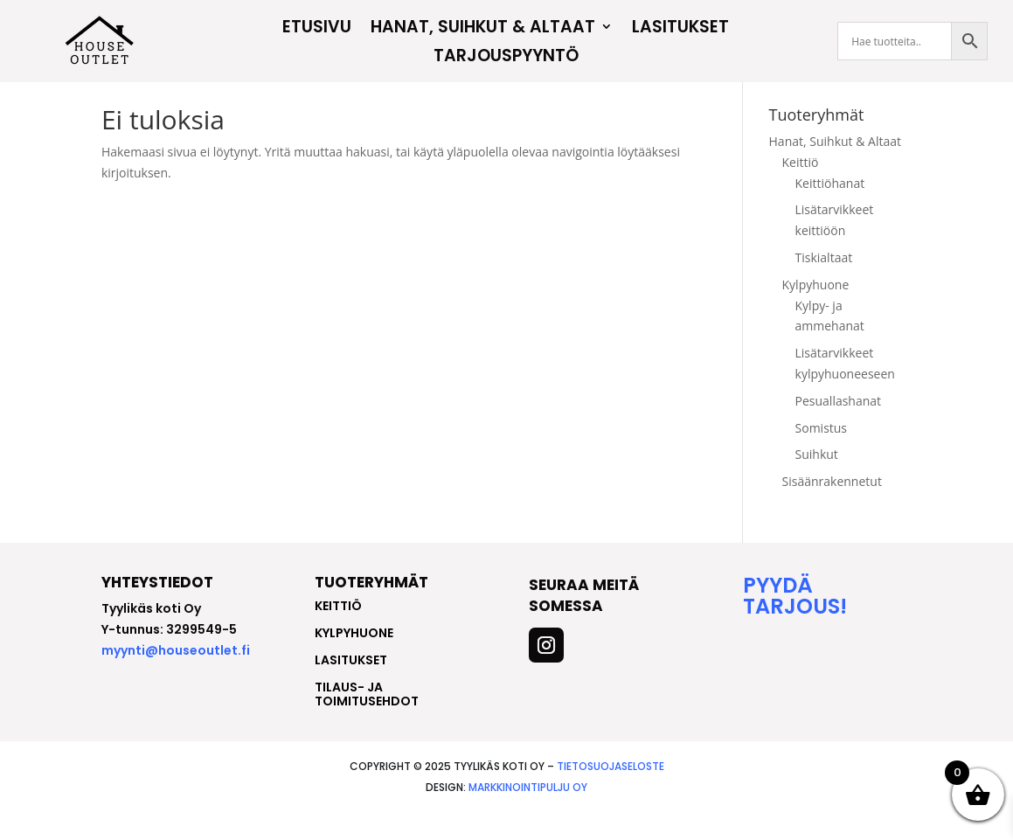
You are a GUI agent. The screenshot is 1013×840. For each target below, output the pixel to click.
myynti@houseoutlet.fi (175, 676)
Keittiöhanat (830, 209)
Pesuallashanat (838, 427)
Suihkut (816, 480)
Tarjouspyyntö (506, 57)
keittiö (338, 632)
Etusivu (316, 28)
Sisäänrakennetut (832, 507)
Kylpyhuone (816, 310)
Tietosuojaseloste (610, 792)
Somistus (821, 454)
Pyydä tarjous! (795, 622)
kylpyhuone (354, 659)
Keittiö (800, 188)
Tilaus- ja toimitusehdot (367, 721)
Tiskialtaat (824, 283)
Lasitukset (680, 28)
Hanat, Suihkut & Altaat (483, 28)
